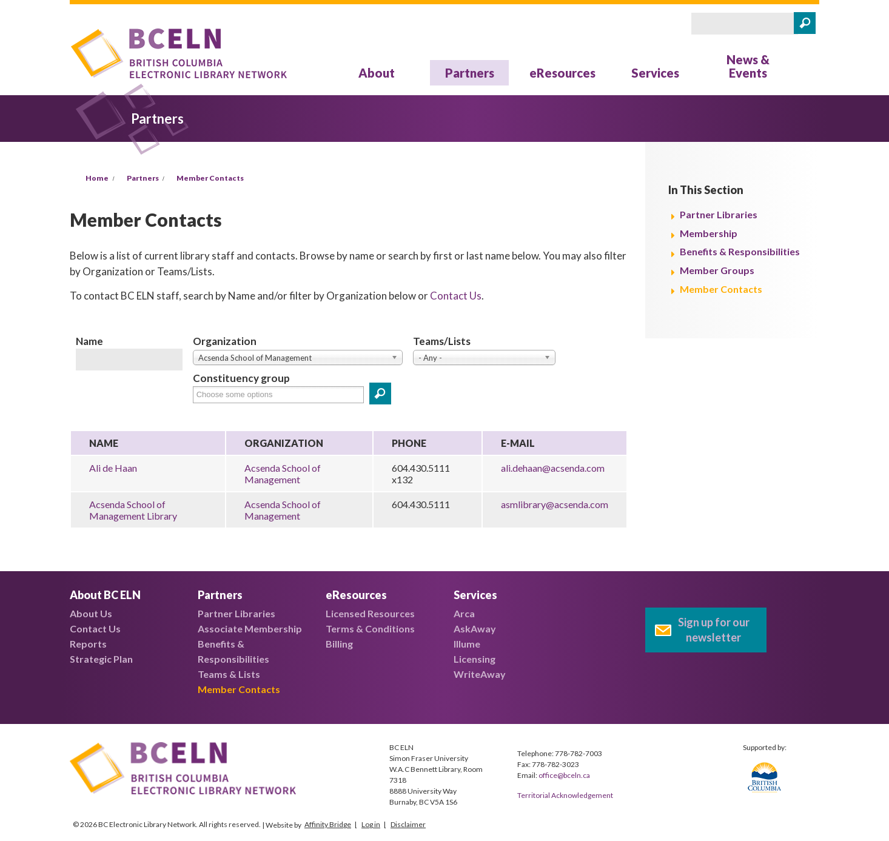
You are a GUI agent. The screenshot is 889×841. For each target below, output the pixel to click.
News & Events (748, 66)
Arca (464, 613)
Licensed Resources (370, 613)
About (376, 72)
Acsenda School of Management (282, 473)
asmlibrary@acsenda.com (554, 504)
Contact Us (455, 295)
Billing (339, 643)
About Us (91, 613)
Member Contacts (210, 178)
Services (655, 72)
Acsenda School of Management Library (133, 509)
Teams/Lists (442, 341)
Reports (88, 643)
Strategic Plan (101, 659)
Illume (467, 643)
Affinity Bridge (327, 824)
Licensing (474, 659)
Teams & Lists (229, 674)
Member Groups (717, 270)
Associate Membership (250, 628)
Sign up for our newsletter (714, 629)
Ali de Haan (113, 468)
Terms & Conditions (370, 628)
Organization (225, 341)
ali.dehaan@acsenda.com (553, 468)
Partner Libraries (718, 214)
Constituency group (241, 378)
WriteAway (480, 674)
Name (89, 341)
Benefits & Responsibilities (740, 251)
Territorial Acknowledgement (565, 795)
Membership (708, 233)
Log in (370, 824)
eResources (562, 72)
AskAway (475, 628)
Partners (469, 72)
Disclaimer (408, 824)
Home (97, 178)
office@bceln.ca (564, 775)
